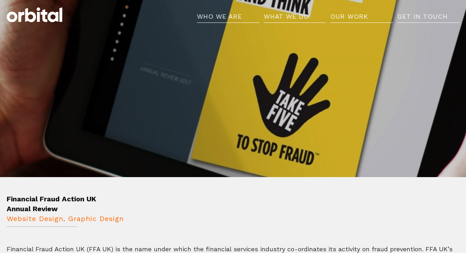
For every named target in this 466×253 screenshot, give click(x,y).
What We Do (286, 20)
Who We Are (219, 20)
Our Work (349, 20)
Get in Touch (422, 20)
